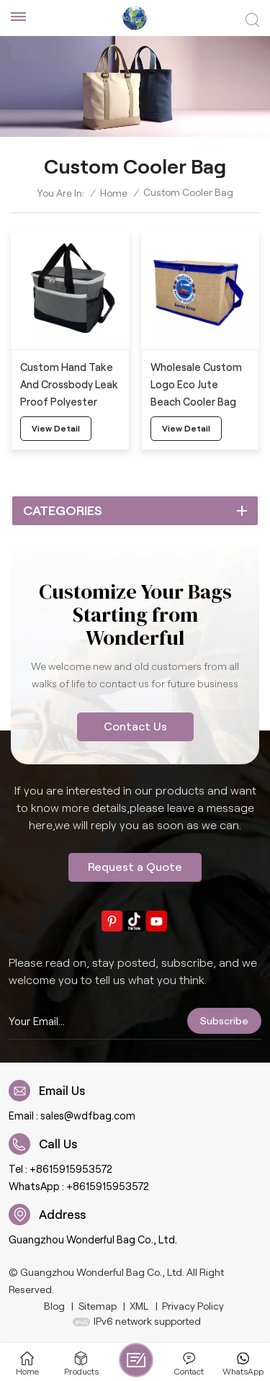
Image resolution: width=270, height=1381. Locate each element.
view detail (56, 428)
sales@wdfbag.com (87, 1116)
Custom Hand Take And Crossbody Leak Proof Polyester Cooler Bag (69, 386)
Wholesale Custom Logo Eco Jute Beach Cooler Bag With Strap (196, 386)
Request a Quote (135, 867)
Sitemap (97, 1306)
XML (139, 1306)
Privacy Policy (193, 1306)
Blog (54, 1306)
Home (113, 193)
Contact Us (135, 726)
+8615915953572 (71, 1169)
